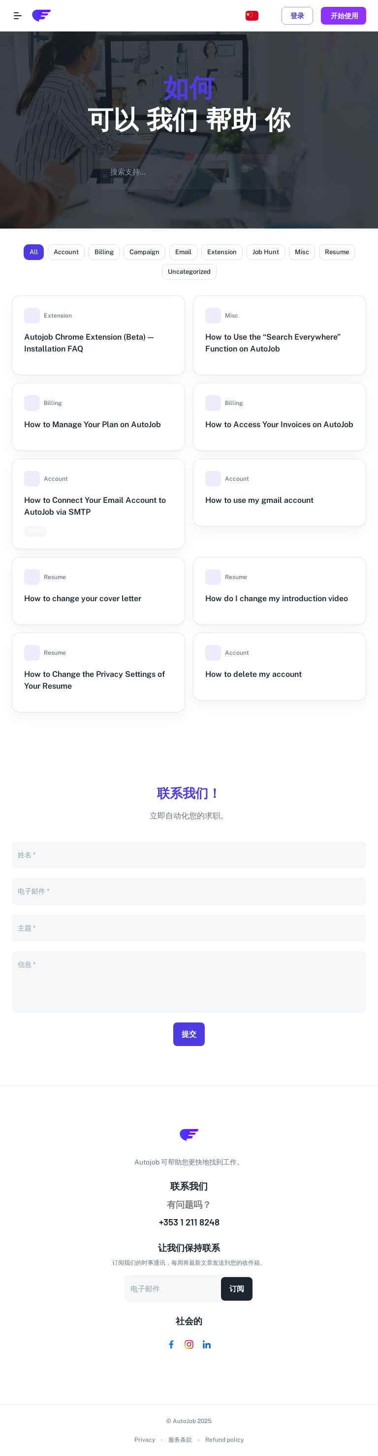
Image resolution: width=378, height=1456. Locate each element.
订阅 (236, 1289)
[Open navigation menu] (18, 16)
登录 (297, 15)
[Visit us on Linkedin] (207, 1344)
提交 (189, 1034)
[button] (34, 252)
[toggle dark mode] (272, 16)
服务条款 (180, 1439)
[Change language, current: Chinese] (252, 16)
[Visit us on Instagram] (189, 1344)
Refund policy (224, 1439)
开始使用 (343, 16)
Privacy (144, 1439)
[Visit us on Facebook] (171, 1344)
